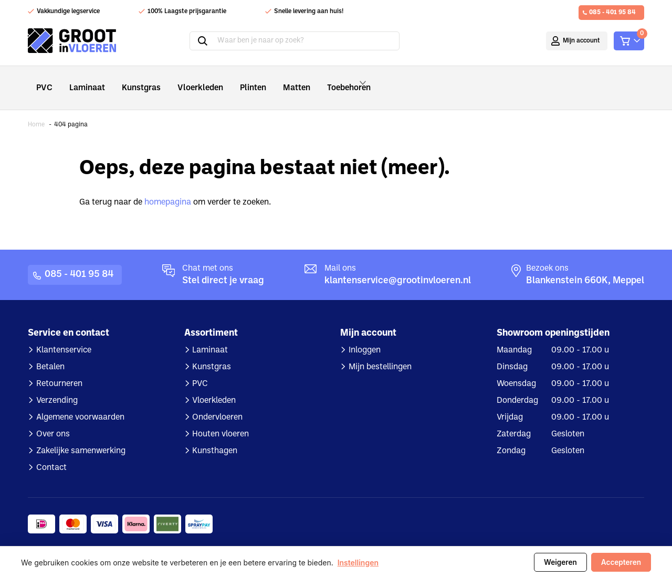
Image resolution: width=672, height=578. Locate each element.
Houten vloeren (220, 420)
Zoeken (202, 41)
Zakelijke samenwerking (80, 437)
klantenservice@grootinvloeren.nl (397, 267)
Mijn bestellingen (380, 353)
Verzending (57, 386)
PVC (43, 80)
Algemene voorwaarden (80, 403)
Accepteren (621, 562)
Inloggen (365, 336)
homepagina (167, 188)
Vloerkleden (186, 80)
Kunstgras (133, 80)
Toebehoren (333, 80)
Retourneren (59, 370)
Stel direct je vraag (223, 267)
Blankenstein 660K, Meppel (585, 267)
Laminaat (83, 80)
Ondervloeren (217, 403)
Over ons (53, 420)
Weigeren (560, 562)
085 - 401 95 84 (612, 12)
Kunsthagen (214, 437)
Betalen (50, 353)
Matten (275, 80)
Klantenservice (63, 336)
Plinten (234, 80)
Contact (51, 453)
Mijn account (581, 41)
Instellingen (358, 562)
